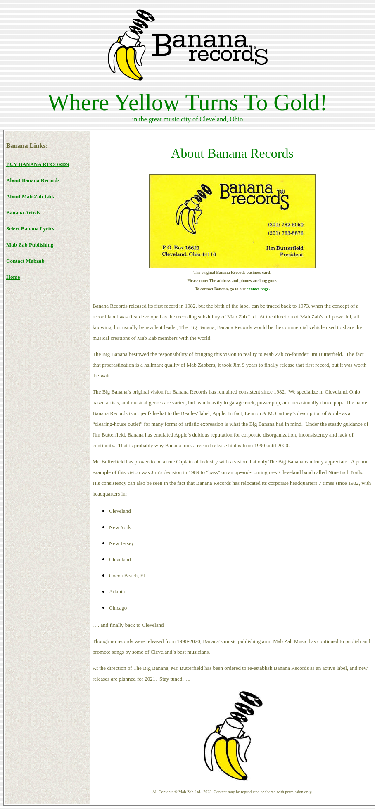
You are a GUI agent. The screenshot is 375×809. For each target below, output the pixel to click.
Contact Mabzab (25, 261)
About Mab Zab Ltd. (30, 196)
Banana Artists (23, 212)
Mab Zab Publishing (29, 245)
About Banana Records (32, 180)
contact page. (258, 289)
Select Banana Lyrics (30, 228)
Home (13, 277)
